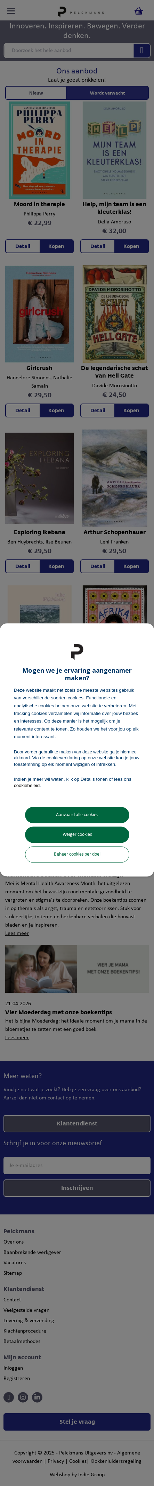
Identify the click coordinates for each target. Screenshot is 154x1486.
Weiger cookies (77, 835)
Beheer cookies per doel (77, 854)
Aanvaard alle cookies (77, 815)
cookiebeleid (27, 785)
